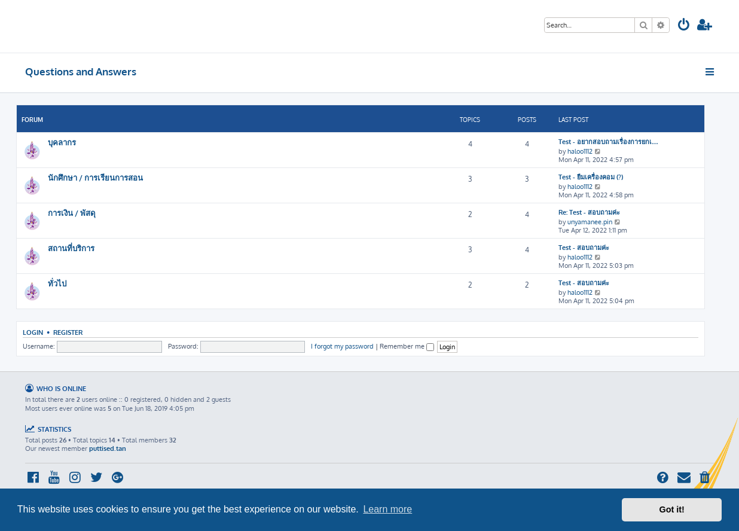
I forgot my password (342, 346)
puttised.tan (107, 448)
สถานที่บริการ (71, 248)
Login (33, 332)
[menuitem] (684, 26)
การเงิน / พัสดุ (72, 212)
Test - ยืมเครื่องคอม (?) (590, 177)
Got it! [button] (672, 509)
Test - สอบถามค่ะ (583, 247)
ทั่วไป (57, 283)
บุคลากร (62, 142)
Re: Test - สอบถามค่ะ (589, 212)
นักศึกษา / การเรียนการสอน (95, 177)
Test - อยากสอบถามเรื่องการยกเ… (608, 142)
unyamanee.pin (589, 222)
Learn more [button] (387, 509)
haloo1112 (580, 151)
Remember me (407, 346)
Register (68, 332)
